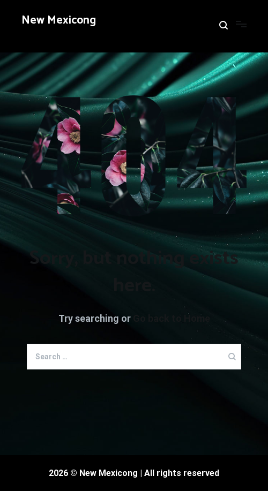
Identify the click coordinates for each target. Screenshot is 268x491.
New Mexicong (58, 20)
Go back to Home (171, 318)
